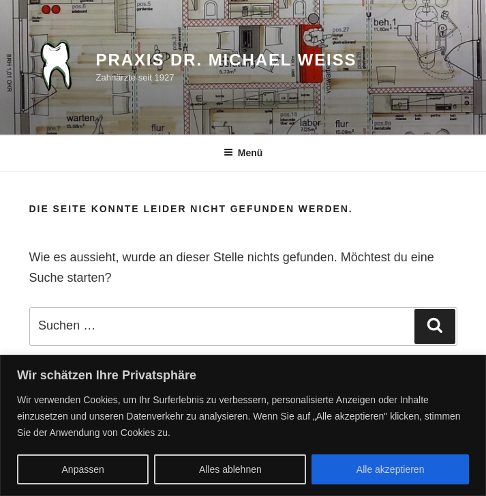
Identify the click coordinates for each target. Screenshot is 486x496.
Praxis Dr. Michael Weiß (226, 59)
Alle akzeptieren (390, 469)
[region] (243, 425)
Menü (243, 152)
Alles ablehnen (230, 469)
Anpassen (83, 469)
